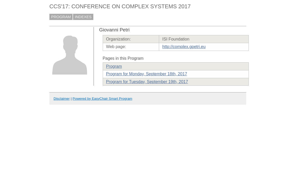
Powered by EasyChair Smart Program (102, 99)
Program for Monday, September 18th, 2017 (146, 74)
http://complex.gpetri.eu (183, 46)
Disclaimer (62, 99)
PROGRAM (61, 17)
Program (114, 66)
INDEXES (83, 17)
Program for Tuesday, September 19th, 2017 (147, 81)
